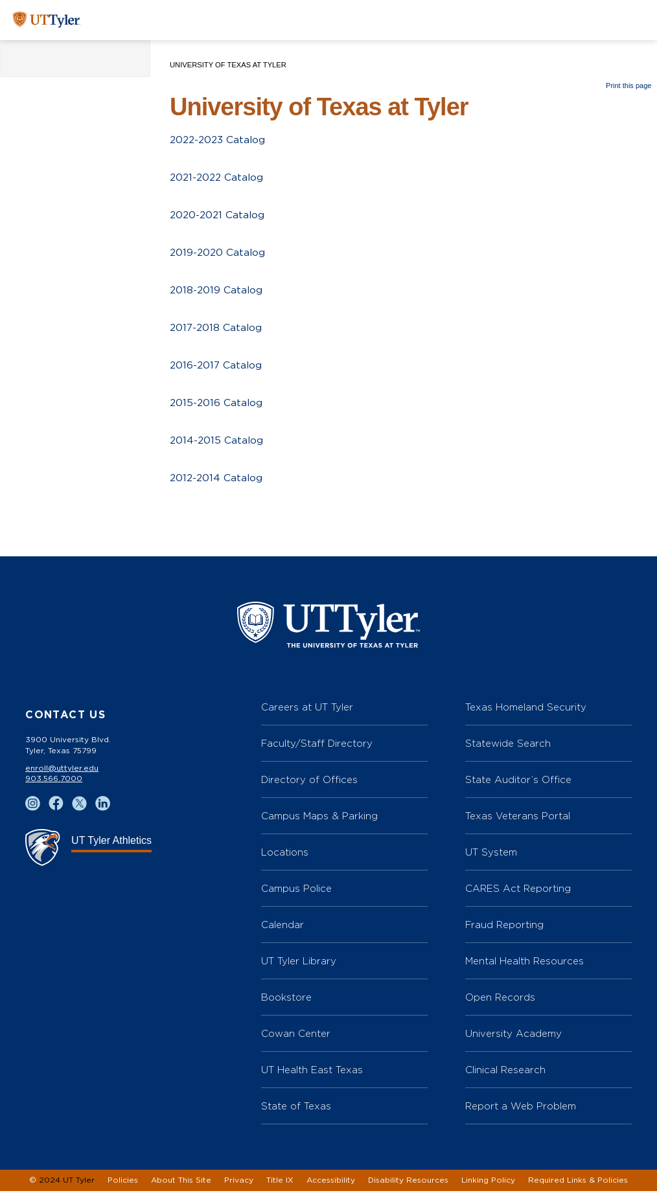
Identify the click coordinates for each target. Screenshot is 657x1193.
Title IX (280, 1182)
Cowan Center (295, 1035)
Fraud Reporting (504, 926)
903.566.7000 (53, 780)
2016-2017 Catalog (217, 366)
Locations (284, 854)
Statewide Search (508, 745)
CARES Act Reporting (518, 890)
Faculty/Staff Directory (317, 745)
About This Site (181, 1182)
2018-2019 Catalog (217, 291)
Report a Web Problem (520, 1108)
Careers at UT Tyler (307, 709)
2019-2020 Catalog (219, 253)
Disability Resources (408, 1182)
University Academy (513, 1035)
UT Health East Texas (312, 1071)
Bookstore (286, 999)
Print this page (628, 85)
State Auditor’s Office (518, 781)
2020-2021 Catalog (219, 215)
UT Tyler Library (298, 963)
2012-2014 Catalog (217, 478)
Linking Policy (488, 1182)
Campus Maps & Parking (319, 818)
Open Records (500, 999)
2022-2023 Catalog (219, 140)
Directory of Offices (309, 781)
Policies (123, 1182)
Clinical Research (505, 1071)
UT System (491, 854)
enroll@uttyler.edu (61, 770)
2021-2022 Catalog (218, 178)
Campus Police (296, 890)
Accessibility (330, 1182)
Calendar (282, 926)
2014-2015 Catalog (217, 441)
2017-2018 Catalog (217, 328)
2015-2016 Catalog (217, 403)
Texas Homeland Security (525, 709)
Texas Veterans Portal (517, 818)
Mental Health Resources (524, 963)
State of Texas (296, 1108)
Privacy (238, 1182)
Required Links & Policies (578, 1182)
